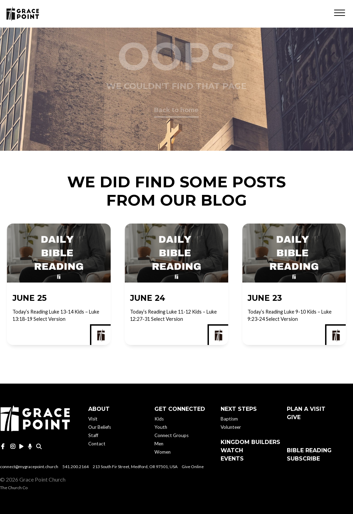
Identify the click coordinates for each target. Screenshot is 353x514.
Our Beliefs (99, 427)
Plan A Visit (306, 409)
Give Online (193, 466)
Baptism (229, 419)
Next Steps (239, 409)
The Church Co (14, 487)
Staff (93, 435)
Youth (160, 427)
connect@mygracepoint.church (29, 466)
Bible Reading (309, 450)
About (99, 409)
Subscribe (303, 458)
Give (294, 417)
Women (162, 452)
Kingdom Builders (250, 442)
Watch (232, 450)
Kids (159, 419)
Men (158, 443)
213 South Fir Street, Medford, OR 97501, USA (135, 466)
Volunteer (231, 427)
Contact (96, 443)
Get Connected (179, 409)
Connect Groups (171, 435)
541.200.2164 (75, 466)
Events (232, 458)
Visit (93, 419)
